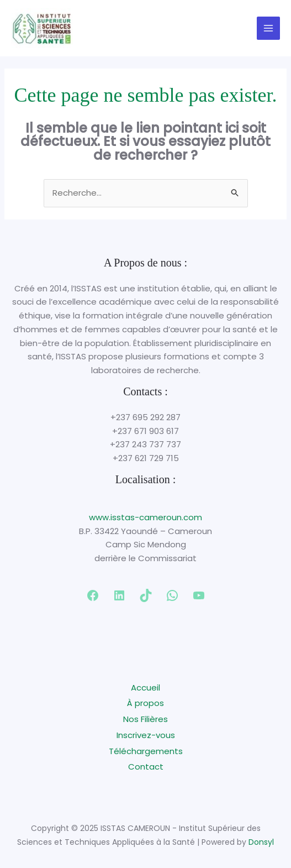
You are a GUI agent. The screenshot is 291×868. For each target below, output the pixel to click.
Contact (145, 766)
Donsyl (261, 842)
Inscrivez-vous (146, 735)
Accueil (145, 687)
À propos (145, 703)
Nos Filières (145, 719)
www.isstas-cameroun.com (145, 517)
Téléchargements (146, 751)
